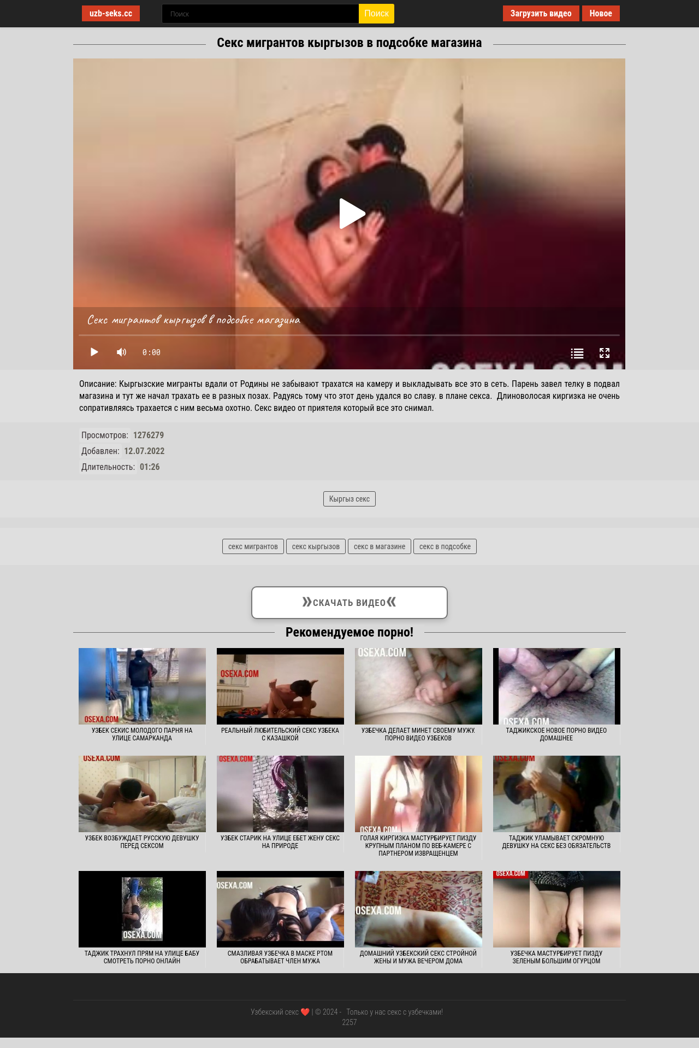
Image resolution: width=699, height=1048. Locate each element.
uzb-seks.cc (111, 13)
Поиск (376, 13)
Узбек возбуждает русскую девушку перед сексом (142, 842)
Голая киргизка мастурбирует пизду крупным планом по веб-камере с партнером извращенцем (418, 845)
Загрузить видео (541, 13)
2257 (349, 1022)
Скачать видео (349, 600)
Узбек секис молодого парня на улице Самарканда (142, 734)
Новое (601, 13)
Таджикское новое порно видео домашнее (556, 734)
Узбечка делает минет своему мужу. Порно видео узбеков (418, 734)
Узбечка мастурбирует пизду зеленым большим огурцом (557, 957)
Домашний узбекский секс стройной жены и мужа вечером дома (418, 957)
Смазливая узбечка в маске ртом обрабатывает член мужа (280, 957)
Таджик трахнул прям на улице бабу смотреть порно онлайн (142, 957)
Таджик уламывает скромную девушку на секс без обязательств (556, 842)
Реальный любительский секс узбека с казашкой (280, 734)
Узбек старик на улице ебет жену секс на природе (280, 842)
